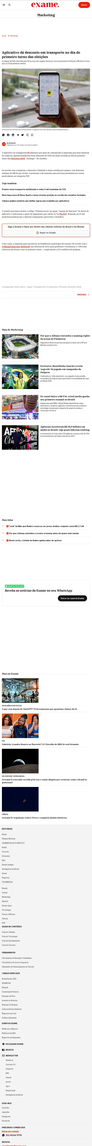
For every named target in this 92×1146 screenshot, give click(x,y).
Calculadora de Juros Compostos (15, 962)
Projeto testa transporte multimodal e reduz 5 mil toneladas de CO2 (34, 189)
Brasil (4, 847)
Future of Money (8, 914)
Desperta (9, 1069)
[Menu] (4, 5)
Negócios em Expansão (11, 1037)
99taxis (62, 287)
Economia (6, 856)
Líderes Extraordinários (12, 1009)
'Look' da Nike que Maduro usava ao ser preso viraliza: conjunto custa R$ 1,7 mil (45, 526)
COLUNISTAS (7, 882)
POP (3, 923)
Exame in (9, 1060)
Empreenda (10, 1090)
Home (4, 36)
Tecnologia (6, 910)
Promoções (52, 287)
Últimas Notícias (8, 839)
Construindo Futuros (10, 992)
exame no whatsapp (14, 586)
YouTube (5, 1108)
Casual (4, 893)
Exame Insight (8, 865)
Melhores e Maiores (10, 1029)
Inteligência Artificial (10, 869)
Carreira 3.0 (10, 1064)
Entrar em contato (10, 1131)
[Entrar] (84, 5)
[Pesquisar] (10, 5)
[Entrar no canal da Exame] (72, 598)
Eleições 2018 (18, 158)
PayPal (63, 214)
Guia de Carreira (8, 945)
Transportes (39, 287)
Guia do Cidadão (8, 932)
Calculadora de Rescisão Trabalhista (17, 958)
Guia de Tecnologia (9, 936)
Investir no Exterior (10, 1000)
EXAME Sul (6, 983)
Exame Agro (7, 906)
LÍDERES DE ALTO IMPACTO (13, 843)
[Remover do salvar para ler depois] (32, 134)
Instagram (6, 1116)
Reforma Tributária (10, 1005)
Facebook (6, 1121)
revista (10, 1050)
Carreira (5, 852)
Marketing (46, 15)
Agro (8, 1086)
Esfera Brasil (19, 776)
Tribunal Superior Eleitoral (16, 246)
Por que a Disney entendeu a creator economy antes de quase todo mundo (42, 533)
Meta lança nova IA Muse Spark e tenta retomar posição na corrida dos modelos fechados (44, 195)
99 (28, 153)
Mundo (5, 888)
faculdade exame (14, 1044)
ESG (3, 860)
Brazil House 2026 (9, 979)
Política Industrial (9, 1018)
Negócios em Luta (9, 1013)
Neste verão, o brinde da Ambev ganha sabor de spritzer (34, 540)
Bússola (5, 987)
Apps (29, 287)
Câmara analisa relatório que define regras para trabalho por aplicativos (35, 201)
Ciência (5, 919)
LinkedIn (5, 1112)
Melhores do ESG (9, 1033)
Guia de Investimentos (11, 941)
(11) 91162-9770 (14, 1135)
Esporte (5, 901)
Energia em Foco (8, 996)
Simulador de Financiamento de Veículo (18, 967)
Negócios (5, 878)
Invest (4, 873)
